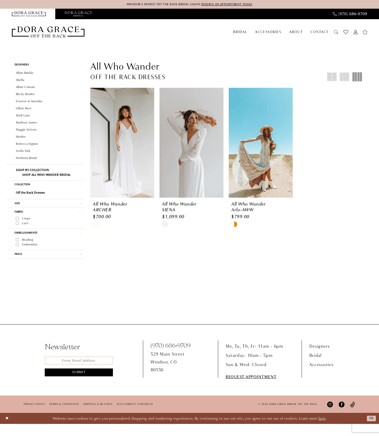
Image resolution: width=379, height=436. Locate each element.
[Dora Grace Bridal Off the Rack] (48, 33)
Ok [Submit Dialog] (370, 430)
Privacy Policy (34, 416)
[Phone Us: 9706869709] (350, 14)
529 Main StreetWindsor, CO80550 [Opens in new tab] (168, 374)
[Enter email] (79, 373)
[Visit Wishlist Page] (346, 33)
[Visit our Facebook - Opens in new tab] (341, 416)
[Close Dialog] (7, 430)
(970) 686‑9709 (171, 357)
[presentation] (122, 145)
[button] (355, 33)
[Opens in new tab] (78, 14)
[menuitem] (350, 14)
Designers (319, 358)
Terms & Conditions (64, 416)
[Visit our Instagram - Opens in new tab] (330, 416)
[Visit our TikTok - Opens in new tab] (352, 416)
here (322, 430)
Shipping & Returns (98, 416)
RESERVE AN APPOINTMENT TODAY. (233, 4)
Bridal (315, 368)
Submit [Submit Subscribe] (79, 386)
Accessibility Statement (135, 416)
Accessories (321, 377)
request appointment (251, 389)
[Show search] (336, 33)
